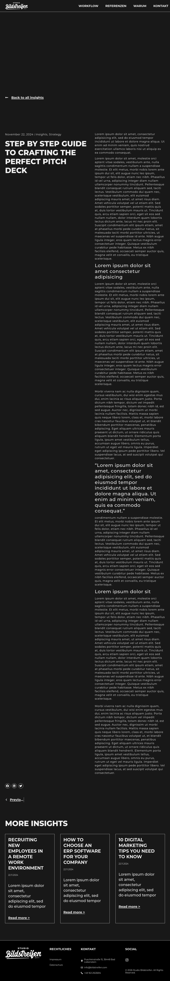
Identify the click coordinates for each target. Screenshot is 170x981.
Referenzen (115, 6)
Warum (139, 6)
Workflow (88, 6)
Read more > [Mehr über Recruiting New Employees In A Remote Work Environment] (19, 918)
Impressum (55, 959)
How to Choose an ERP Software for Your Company (82, 851)
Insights (41, 134)
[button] (7, 785)
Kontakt (160, 6)
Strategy (55, 134)
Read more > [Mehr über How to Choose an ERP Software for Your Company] (74, 912)
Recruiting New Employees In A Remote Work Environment (25, 854)
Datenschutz (56, 965)
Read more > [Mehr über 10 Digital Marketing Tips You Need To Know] (129, 907)
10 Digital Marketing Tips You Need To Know (137, 848)
